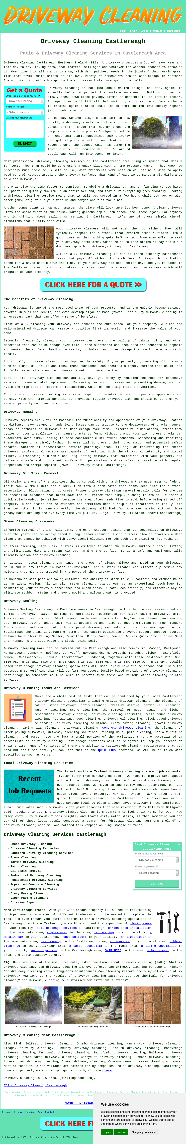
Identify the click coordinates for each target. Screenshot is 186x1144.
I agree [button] (107, 1132)
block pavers (141, 923)
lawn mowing (51, 941)
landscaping (104, 932)
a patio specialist (86, 946)
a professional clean (77, 267)
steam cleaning (96, 534)
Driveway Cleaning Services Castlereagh (55, 834)
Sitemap (6, 1112)
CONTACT (157, 31)
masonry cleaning (49, 709)
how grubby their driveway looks (75, 80)
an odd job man (44, 950)
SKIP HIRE (113, 950)
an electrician (133, 937)
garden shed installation (130, 928)
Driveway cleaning (63, 88)
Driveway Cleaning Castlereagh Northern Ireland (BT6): (52, 62)
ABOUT (144, 31)
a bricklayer (158, 950)
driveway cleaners (82, 228)
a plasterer (57, 932)
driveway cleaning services (61, 161)
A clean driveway (167, 207)
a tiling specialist (158, 946)
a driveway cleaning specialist (119, 919)
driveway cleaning (161, 312)
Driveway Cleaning (24, 1112)
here (108, 1070)
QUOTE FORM (107, 750)
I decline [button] (121, 1132)
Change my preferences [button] (144, 1132)
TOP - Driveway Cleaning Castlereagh (35, 1085)
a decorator (120, 941)
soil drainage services (57, 928)
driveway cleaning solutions (82, 723)
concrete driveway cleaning (126, 727)
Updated (49, 1112)
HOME (123, 31)
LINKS (133, 31)
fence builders (74, 937)
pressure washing (124, 705)
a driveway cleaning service (29, 195)
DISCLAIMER (174, 31)
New (40, 1112)
